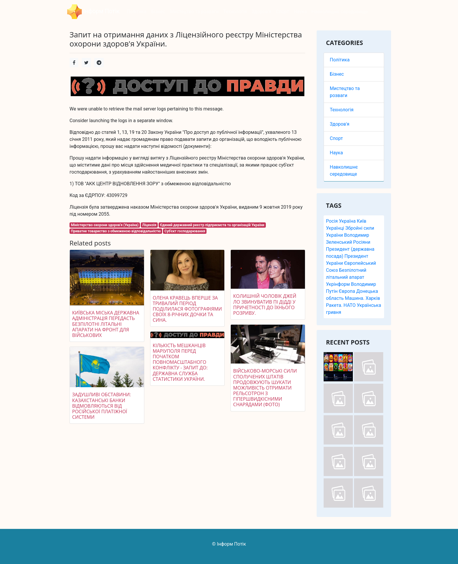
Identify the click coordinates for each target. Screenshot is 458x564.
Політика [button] (137, 11)
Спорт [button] (282, 11)
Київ (361, 221)
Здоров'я (339, 124)
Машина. (355, 298)
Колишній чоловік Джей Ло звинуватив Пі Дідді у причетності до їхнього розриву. (264, 304)
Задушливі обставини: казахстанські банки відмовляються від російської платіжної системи (101, 405)
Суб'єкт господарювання (184, 231)
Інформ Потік (93, 11)
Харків (373, 298)
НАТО (349, 305)
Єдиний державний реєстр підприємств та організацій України (212, 225)
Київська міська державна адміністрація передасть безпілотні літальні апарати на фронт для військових (105, 323)
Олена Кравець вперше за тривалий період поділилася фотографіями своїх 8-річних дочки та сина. (187, 309)
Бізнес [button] (158, 11)
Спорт (336, 138)
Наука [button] (300, 11)
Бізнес (337, 74)
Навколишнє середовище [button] (339, 11)
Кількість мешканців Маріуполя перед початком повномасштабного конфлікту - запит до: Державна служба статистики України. (180, 362)
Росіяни (361, 242)
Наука (336, 152)
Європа (347, 291)
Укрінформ (338, 284)
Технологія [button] (235, 11)
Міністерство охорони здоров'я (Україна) (104, 225)
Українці (335, 228)
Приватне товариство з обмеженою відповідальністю (116, 231)
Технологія (341, 110)
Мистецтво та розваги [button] (194, 11)
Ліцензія (149, 225)
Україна (347, 221)
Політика (340, 60)
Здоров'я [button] (261, 11)
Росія (332, 221)
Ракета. (334, 305)
